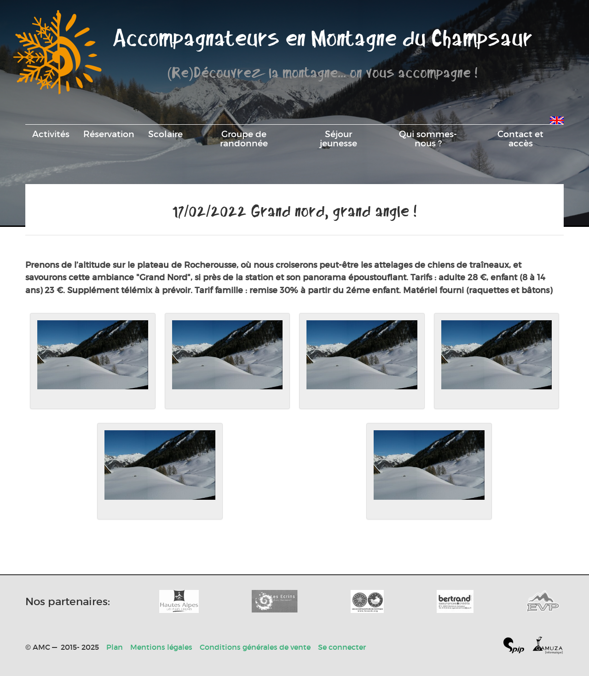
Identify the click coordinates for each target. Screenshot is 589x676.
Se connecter (342, 647)
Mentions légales (161, 647)
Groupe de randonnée (244, 138)
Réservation (108, 133)
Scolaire (165, 133)
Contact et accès (520, 138)
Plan (114, 647)
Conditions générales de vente (255, 647)
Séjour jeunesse (338, 138)
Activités (50, 133)
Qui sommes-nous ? (428, 138)
